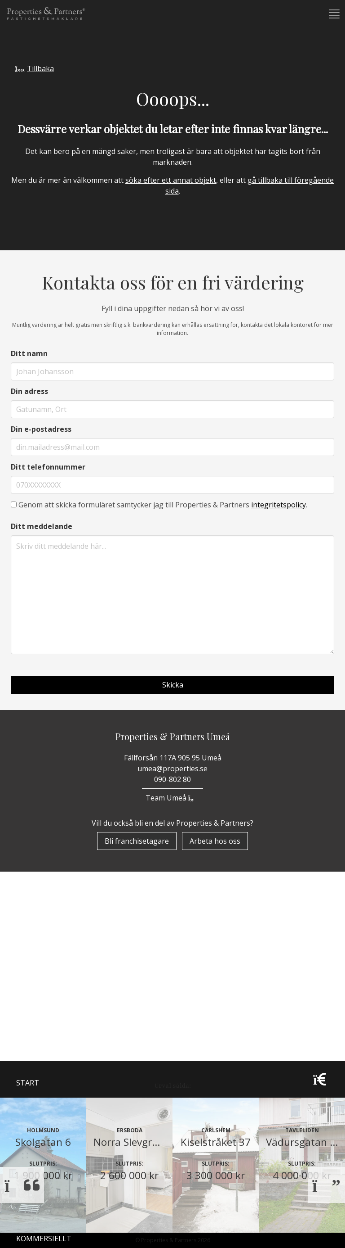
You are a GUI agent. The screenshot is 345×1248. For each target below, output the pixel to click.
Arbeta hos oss (215, 841)
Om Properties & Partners (67, 978)
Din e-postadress (41, 429)
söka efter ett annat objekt (170, 180)
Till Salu (38, 1043)
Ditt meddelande (41, 526)
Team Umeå (172, 798)
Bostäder (35, 1025)
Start (27, 954)
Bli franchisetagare (137, 841)
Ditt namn (29, 353)
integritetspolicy (278, 505)
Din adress (29, 391)
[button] (333, 14)
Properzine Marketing (60, 1001)
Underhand (39, 1063)
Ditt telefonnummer (48, 467)
